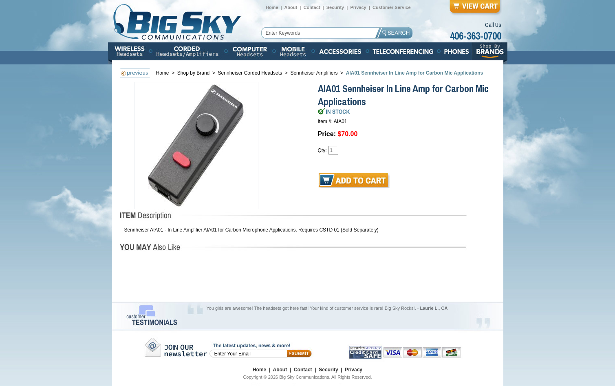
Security (335, 7)
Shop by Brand (194, 73)
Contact (311, 7)
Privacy (358, 7)
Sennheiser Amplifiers (313, 73)
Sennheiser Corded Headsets (250, 73)
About (290, 7)
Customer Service (392, 7)
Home (272, 7)
